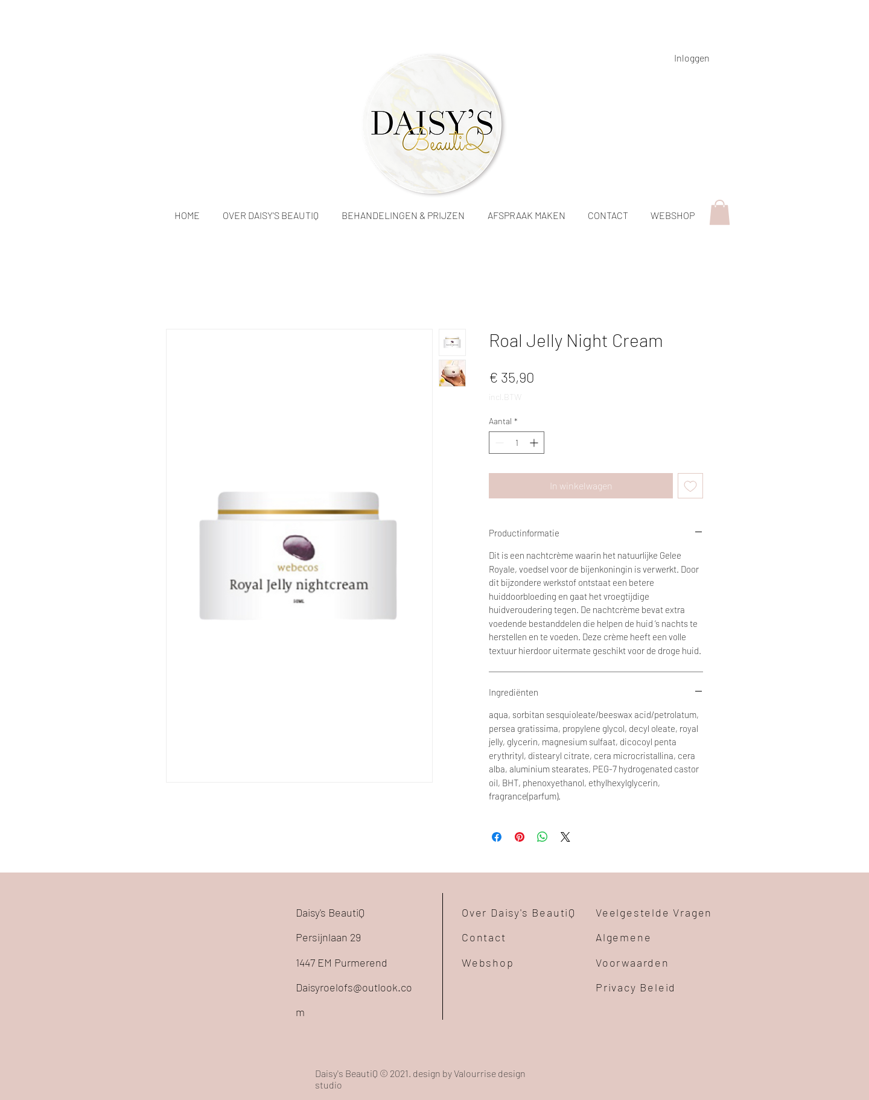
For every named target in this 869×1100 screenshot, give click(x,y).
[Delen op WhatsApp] (542, 837)
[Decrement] (498, 442)
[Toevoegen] (690, 485)
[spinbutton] (516, 442)
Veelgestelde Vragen (654, 912)
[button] (719, 212)
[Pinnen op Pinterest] (519, 837)
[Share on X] (565, 837)
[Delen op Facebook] (496, 837)
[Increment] (535, 442)
